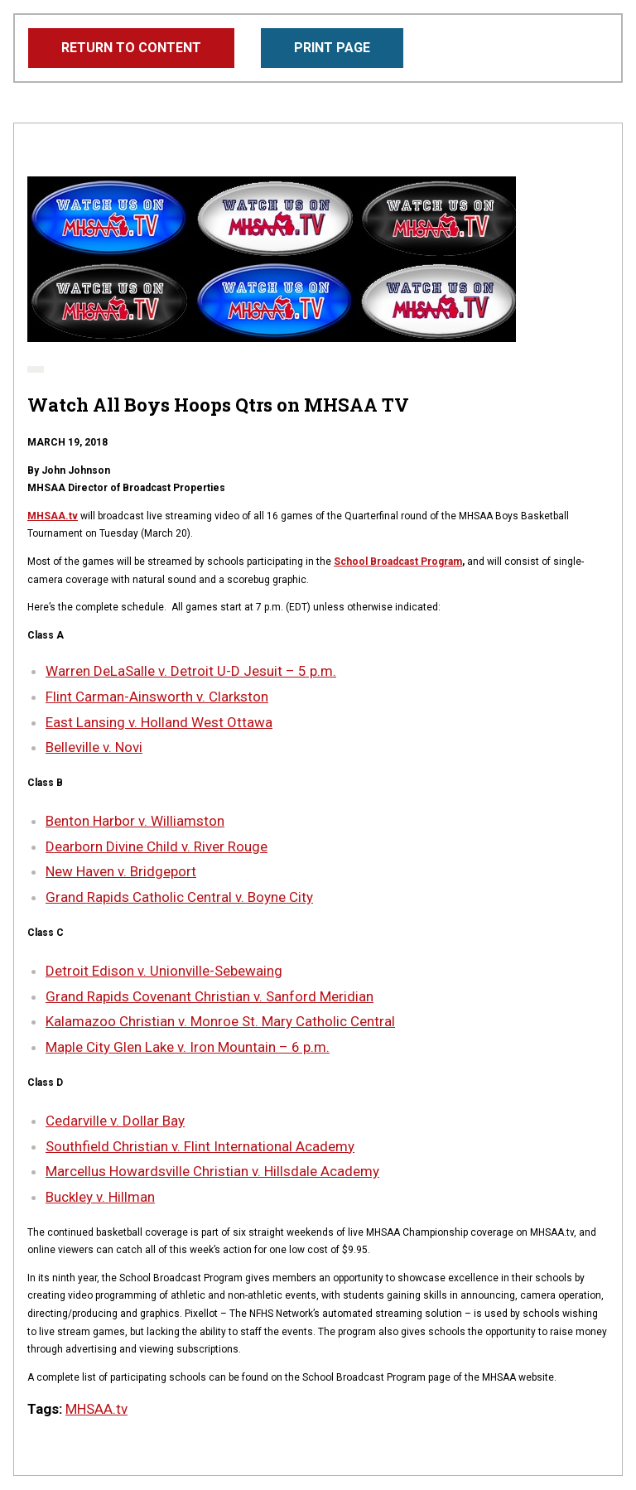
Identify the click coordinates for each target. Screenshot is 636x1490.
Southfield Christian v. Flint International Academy (200, 1146)
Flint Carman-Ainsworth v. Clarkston (157, 696)
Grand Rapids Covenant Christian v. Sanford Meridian (209, 996)
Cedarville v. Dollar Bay (115, 1120)
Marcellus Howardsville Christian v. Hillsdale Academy (212, 1171)
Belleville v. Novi (94, 747)
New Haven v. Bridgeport (121, 871)
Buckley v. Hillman (100, 1197)
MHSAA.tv (52, 516)
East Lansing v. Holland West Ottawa (159, 722)
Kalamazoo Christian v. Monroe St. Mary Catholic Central (220, 1021)
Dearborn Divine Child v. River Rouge (156, 846)
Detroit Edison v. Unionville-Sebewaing (164, 970)
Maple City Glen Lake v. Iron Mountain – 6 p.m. (188, 1047)
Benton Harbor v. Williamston (135, 821)
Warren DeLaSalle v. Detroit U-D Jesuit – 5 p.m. (191, 671)
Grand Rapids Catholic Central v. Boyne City (179, 897)
